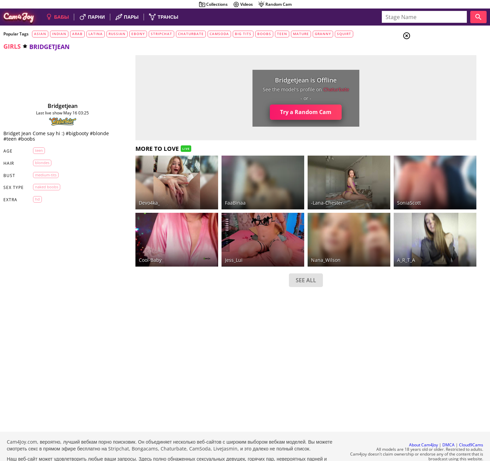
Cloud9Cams (471, 426)
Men (431, 70)
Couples (434, 61)
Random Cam (275, 4)
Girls (432, 53)
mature (301, 33)
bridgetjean (53, 106)
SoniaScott (347, 193)
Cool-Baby (130, 241)
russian (117, 33)
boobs (264, 33)
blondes (37, 162)
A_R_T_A (344, 241)
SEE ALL (258, 261)
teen (282, 33)
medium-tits (41, 174)
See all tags (452, 380)
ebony (138, 33)
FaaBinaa (201, 193)
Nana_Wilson (278, 241)
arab (77, 33)
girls (12, 46)
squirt (344, 33)
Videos (243, 4)
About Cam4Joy (423, 426)
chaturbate (191, 33)
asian (40, 33)
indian (59, 33)
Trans (432, 78)
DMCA (448, 426)
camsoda (219, 33)
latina (95, 33)
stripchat (161, 33)
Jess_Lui (200, 241)
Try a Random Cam (258, 112)
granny (323, 33)
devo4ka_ (130, 193)
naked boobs (41, 186)
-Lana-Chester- (280, 193)
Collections (213, 4)
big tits (243, 33)
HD (32, 199)
